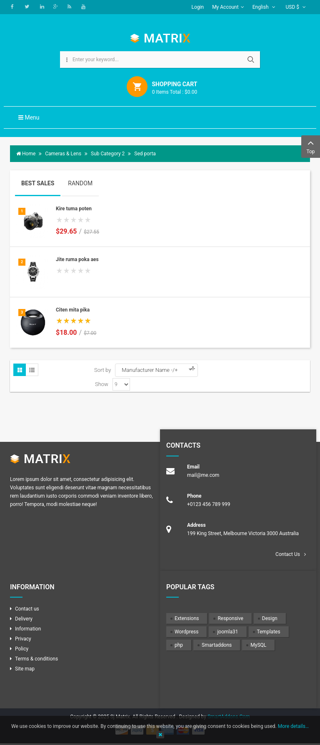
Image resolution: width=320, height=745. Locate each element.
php (179, 645)
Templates (268, 632)
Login (198, 7)
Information (28, 629)
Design (270, 618)
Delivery (23, 619)
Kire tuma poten (74, 209)
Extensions (187, 618)
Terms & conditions (36, 659)
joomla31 (227, 632)
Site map (25, 669)
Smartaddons (217, 645)
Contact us (27, 609)
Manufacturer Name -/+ (150, 370)
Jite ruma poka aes (77, 259)
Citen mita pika (73, 310)
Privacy (23, 639)
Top (310, 145)
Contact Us (287, 554)
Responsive (230, 618)
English (263, 7)
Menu (29, 117)
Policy (21, 649)
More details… (293, 726)
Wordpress (186, 632)
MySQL (258, 645)
